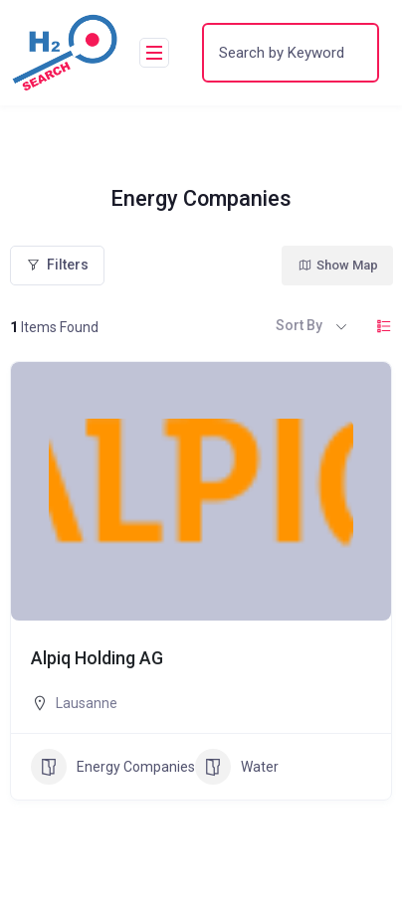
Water (237, 767)
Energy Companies (113, 767)
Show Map (338, 265)
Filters (57, 264)
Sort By (299, 325)
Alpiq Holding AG (97, 658)
